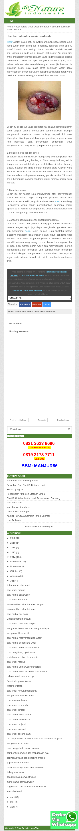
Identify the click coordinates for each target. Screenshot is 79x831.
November (15, 567)
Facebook (25, 305)
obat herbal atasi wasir (18, 720)
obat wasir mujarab (16, 724)
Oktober (14, 571)
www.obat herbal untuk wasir (21, 609)
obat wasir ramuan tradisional (22, 691)
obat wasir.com (14, 503)
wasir (57, 201)
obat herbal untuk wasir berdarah (32, 26)
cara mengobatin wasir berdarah (23, 748)
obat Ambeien (14, 520)
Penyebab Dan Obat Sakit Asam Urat (26, 485)
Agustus (14, 576)
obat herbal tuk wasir (17, 614)
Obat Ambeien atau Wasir (32, 275)
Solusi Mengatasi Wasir (19, 681)
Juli (12, 581)
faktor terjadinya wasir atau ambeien (25, 768)
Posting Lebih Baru (18, 421)
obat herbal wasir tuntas (19, 715)
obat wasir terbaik (16, 710)
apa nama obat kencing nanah (22, 481)
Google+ (37, 305)
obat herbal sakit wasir (18, 595)
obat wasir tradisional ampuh (21, 624)
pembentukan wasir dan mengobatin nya (28, 753)
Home (10, 26)
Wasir (10, 42)
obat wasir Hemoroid (17, 600)
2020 (12, 538)
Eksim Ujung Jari (15, 490)
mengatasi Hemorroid (18, 633)
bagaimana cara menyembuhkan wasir (27, 787)
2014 (12, 557)
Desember (15, 562)
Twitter (46, 305)
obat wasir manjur (16, 662)
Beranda (42, 421)
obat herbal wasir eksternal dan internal (27, 672)
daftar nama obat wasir (18, 585)
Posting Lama (63, 421)
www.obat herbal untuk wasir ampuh (25, 605)
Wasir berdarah (15, 686)
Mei (12, 802)
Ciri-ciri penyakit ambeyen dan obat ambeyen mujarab (34, 739)
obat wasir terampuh (17, 705)
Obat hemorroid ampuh (19, 619)
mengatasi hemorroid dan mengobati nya (28, 629)
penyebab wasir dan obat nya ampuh (26, 758)
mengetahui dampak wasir (20, 782)
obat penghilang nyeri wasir (21, 653)
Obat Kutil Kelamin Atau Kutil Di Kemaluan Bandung (33, 498)
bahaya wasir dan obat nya (21, 676)
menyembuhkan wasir (18, 744)
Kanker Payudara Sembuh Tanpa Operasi (28, 516)
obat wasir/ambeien (17, 700)
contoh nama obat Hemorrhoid (22, 657)
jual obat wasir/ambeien (19, 507)
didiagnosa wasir (15, 772)
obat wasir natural (16, 590)
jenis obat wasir (15, 791)
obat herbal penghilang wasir (22, 643)
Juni (12, 797)
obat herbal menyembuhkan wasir (24, 638)
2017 (12, 553)
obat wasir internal (16, 729)
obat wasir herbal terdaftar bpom (23, 648)
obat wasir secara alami (19, 734)
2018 (12, 548)
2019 (12, 543)
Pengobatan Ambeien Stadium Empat (26, 494)
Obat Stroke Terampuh (18, 512)
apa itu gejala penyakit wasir (21, 777)
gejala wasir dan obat (18, 763)
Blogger (49, 527)
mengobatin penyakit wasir (20, 696)
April (12, 807)
